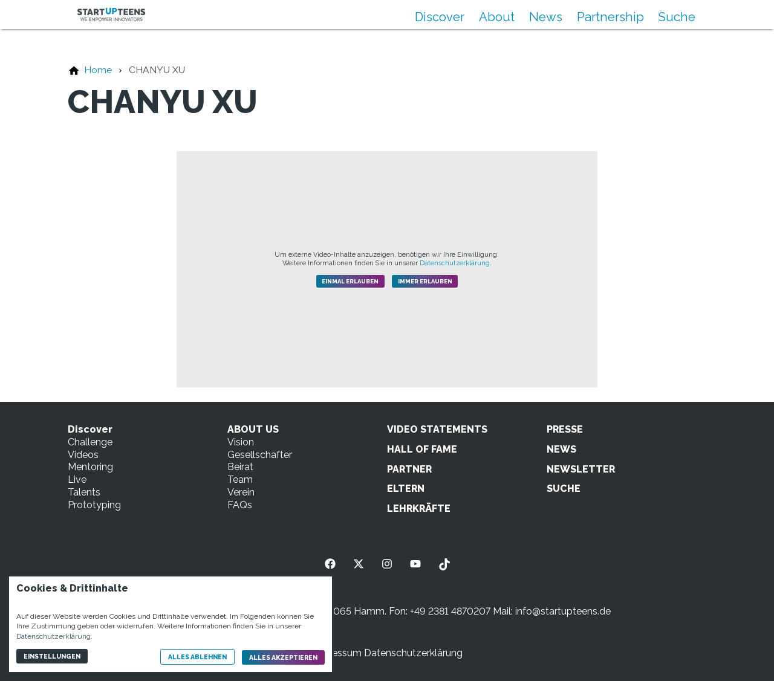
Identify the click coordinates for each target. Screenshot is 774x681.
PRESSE (565, 429)
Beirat (240, 467)
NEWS (561, 449)
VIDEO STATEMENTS (437, 429)
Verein (241, 492)
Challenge (90, 442)
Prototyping (94, 505)
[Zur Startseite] (111, 14)
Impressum (336, 653)
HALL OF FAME (422, 449)
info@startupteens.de (563, 611)
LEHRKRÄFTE (418, 508)
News (545, 17)
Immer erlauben (425, 281)
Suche (677, 17)
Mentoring (90, 467)
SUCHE (563, 488)
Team (240, 479)
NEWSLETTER (581, 469)
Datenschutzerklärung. (456, 263)
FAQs (239, 505)
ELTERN (405, 488)
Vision (240, 442)
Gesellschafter (259, 454)
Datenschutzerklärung (413, 653)
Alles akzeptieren (283, 657)
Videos (83, 454)
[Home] (98, 70)
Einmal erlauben (350, 281)
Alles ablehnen (197, 656)
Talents (84, 492)
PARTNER (409, 469)
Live (77, 479)
